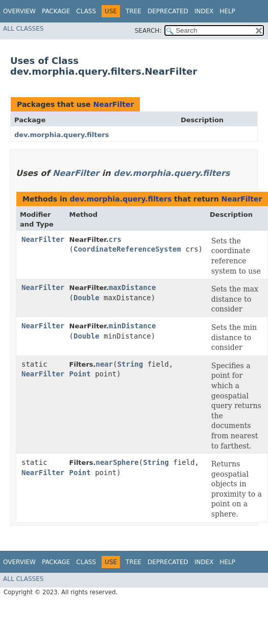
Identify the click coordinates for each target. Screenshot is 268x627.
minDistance (132, 326)
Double (87, 298)
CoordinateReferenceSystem (127, 249)
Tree (133, 11)
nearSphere (116, 462)
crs (115, 239)
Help (227, 11)
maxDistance (132, 287)
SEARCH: (148, 30)
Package (56, 11)
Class (86, 11)
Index (204, 11)
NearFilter (113, 104)
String (130, 364)
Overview (19, 11)
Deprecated (168, 11)
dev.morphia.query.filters (61, 135)
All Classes (23, 28)
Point (80, 374)
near (104, 364)
